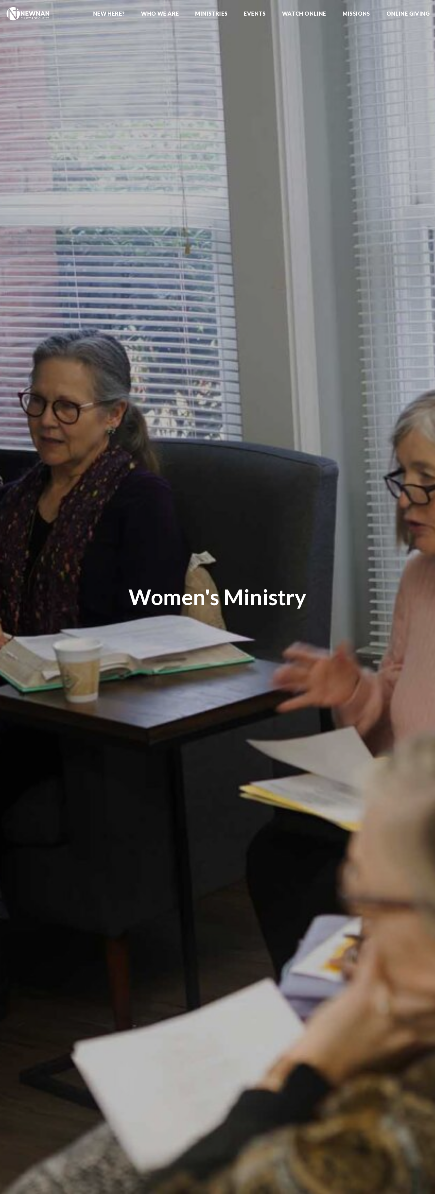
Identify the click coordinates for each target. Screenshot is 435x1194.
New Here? (109, 14)
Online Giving (408, 14)
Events (254, 14)
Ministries (211, 14)
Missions (356, 14)
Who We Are (160, 14)
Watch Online (304, 14)
